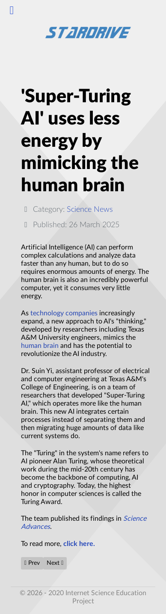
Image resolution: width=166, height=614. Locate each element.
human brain (40, 345)
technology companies (64, 313)
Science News (90, 209)
